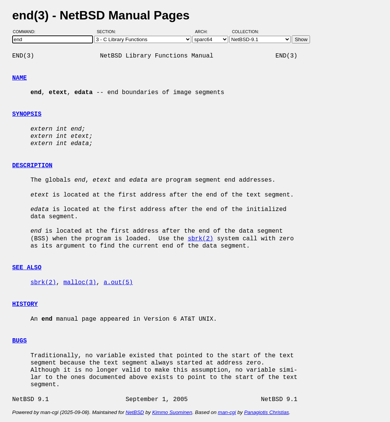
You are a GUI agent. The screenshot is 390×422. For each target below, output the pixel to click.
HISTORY (25, 304)
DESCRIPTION (32, 165)
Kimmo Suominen (172, 412)
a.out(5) (118, 282)
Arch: (204, 31)
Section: (108, 31)
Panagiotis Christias (266, 412)
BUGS (19, 341)
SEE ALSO (27, 268)
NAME (19, 78)
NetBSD (135, 412)
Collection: (245, 31)
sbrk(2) (200, 239)
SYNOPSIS (27, 114)
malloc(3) (79, 282)
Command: (26, 31)
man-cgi (227, 412)
